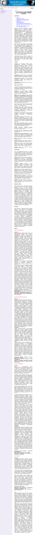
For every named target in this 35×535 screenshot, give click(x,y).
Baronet (26, 301)
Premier (23, 419)
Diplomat (26, 458)
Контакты (28, 6)
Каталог (9, 6)
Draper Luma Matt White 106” (25, 23)
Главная (2, 6)
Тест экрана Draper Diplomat (21, 26)
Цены (19, 6)
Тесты (13, 6)
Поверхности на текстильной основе (23, 19)
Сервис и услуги (23, 6)
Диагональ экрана (20, 21)
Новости (5, 6)
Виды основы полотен (20, 18)
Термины (18, 17)
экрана (19, 23)
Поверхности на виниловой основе (22, 20)
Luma (27, 234)
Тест (17, 23)
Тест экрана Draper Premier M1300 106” (23, 25)
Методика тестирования (21, 22)
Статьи (16, 6)
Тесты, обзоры (3, 7)
